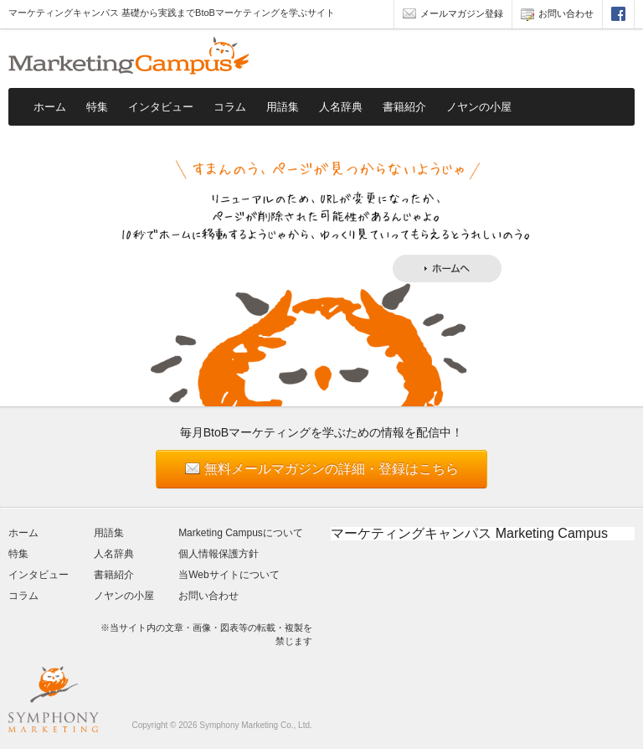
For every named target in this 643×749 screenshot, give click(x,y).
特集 (97, 107)
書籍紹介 (404, 107)
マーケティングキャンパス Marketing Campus (469, 533)
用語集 (282, 107)
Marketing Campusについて (240, 533)
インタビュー (160, 107)
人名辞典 (341, 107)
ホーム (49, 107)
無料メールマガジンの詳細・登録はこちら (331, 469)
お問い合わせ (557, 15)
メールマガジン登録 (453, 15)
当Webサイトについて (228, 575)
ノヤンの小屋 (479, 107)
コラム (229, 107)
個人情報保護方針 (218, 554)
